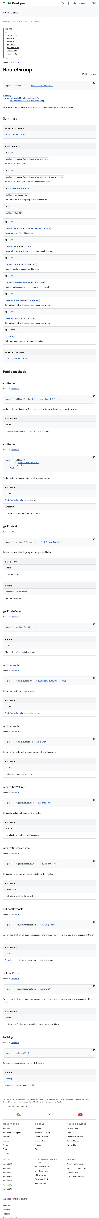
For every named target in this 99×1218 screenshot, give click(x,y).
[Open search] (63, 3)
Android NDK (40, 1183)
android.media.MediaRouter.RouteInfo (23, 98)
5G (36, 1149)
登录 (94, 3)
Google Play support (75, 1172)
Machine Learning (42, 1132)
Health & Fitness (41, 1137)
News (5, 1145)
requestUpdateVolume (16, 282)
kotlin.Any (7, 95)
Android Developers (10, 22)
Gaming (38, 1128)
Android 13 (7, 1181)
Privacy (38, 1145)
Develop (24, 22)
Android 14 (7, 1176)
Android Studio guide (44, 1167)
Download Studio (42, 1179)
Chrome (6, 1210)
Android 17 (7, 1164)
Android (6, 1128)
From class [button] (16, 134)
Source (6, 1141)
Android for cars (73, 1141)
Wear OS (70, 1132)
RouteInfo (21, 134)
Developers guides (42, 1171)
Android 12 (7, 1185)
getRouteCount (13, 213)
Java (94, 74)
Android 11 (7, 1189)
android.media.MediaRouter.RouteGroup (27, 101)
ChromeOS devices (75, 1137)
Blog (5, 1149)
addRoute (10, 159)
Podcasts (6, 1153)
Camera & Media (42, 1141)
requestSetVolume (14, 264)
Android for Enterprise (12, 1132)
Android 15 (7, 1172)
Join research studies (75, 1176)
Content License (74, 1099)
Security (6, 1137)
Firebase (6, 1214)
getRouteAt (11, 195)
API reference (11, 13)
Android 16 (7, 1168)
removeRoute (12, 228)
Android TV (71, 1145)
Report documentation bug (78, 1168)
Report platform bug (75, 1164)
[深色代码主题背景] (94, 82)
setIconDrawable (14, 300)
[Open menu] (4, 3)
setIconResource (14, 318)
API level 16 (15, 62)
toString (10, 336)
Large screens (73, 1128)
